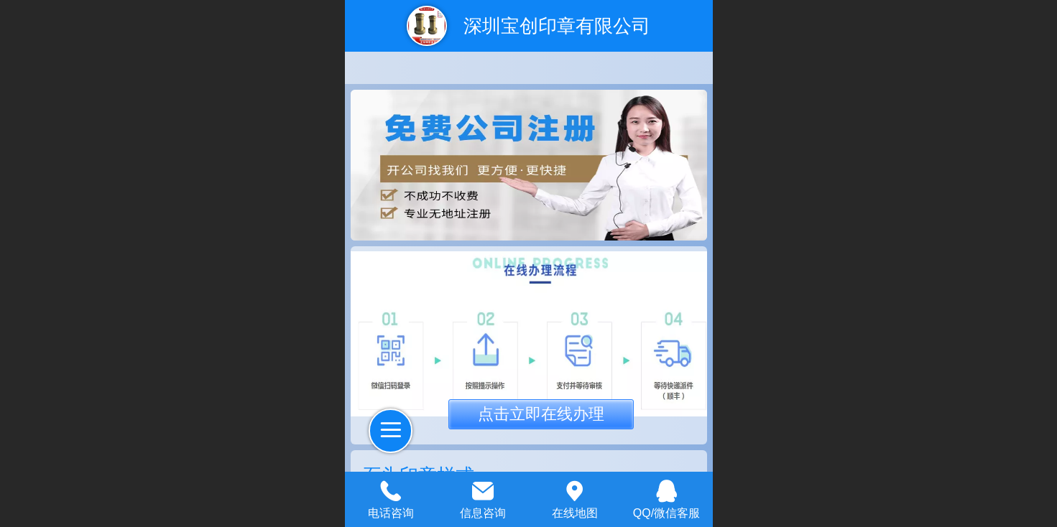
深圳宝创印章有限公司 (556, 26)
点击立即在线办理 (541, 414)
